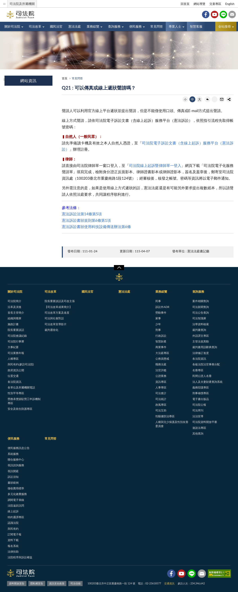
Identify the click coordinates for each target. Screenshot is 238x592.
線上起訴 (13, 511)
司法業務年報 (16, 353)
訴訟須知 (13, 476)
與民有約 (13, 528)
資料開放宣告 (16, 583)
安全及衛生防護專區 (20, 408)
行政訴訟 (160, 335)
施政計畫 (13, 324)
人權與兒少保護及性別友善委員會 (171, 424)
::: (4, 3)
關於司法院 (12, 26)
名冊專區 (197, 370)
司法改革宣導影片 (56, 324)
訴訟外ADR (162, 307)
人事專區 (160, 387)
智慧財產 (160, 341)
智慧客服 (196, 26)
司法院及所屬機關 (22, 3)
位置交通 (13, 375)
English (229, 3)
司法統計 (160, 399)
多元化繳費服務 (17, 494)
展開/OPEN (119, 267)
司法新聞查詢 (200, 307)
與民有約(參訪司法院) (21, 364)
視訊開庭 (13, 471)
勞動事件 (160, 312)
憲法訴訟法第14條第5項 (82, 214)
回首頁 (185, 3)
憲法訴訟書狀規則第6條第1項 (86, 220)
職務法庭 (160, 364)
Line (223, 14)
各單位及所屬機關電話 (21, 387)
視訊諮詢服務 (16, 465)
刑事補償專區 (200, 393)
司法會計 (160, 393)
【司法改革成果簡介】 (58, 307)
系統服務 (13, 453)
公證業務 (160, 375)
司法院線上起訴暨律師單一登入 (155, 165)
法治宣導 (197, 416)
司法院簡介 (14, 301)
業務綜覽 (93, 26)
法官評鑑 (160, 370)
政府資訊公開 (16, 370)
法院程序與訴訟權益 (20, 557)
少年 (158, 324)
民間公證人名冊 (202, 375)
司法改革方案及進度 (57, 312)
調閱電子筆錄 (16, 499)
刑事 (158, 329)
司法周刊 (197, 410)
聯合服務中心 (16, 459)
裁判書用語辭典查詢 (204, 347)
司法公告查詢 (200, 312)
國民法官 (56, 26)
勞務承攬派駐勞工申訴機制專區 (24, 401)
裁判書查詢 (199, 329)
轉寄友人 (222, 99)
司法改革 (35, 26)
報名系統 (13, 546)
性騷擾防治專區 (165, 416)
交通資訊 (169, 583)
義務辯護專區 (200, 387)
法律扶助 (13, 551)
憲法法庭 (74, 26)
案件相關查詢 (200, 301)
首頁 (64, 78)
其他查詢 (197, 433)
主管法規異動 (200, 341)
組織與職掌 (14, 318)
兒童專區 (215, 3)
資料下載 (13, 540)
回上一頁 (207, 99)
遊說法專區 (199, 427)
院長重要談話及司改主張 (60, 301)
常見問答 (156, 26)
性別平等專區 (16, 393)
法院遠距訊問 (16, 505)
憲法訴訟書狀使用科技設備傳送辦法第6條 (96, 226)
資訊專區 (160, 381)
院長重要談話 (16, 329)
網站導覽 (199, 3)
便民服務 (135, 26)
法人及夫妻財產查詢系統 (207, 381)
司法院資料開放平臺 (204, 422)
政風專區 (160, 404)
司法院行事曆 (16, 341)
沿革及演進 (14, 307)
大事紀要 (13, 347)
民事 (158, 301)
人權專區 (13, 358)
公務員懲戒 (162, 358)
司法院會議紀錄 (17, 335)
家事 (158, 318)
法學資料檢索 (200, 324)
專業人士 (175, 26)
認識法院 (13, 522)
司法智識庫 (199, 318)
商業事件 (160, 347)
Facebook (205, 14)
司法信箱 (232, 14)
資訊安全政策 (56, 583)
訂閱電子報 (14, 534)
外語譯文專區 (200, 335)
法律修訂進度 (200, 353)
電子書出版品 (200, 399)
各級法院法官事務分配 (206, 364)
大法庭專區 (162, 353)
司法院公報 (199, 404)
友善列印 (214, 99)
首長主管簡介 (16, 312)
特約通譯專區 (16, 517)
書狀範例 (13, 482)
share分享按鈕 (229, 99)
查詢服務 (114, 26)
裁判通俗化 (51, 329)
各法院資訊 (14, 381)
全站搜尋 (224, 26)
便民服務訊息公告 (19, 448)
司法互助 (160, 410)
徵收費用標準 (16, 488)
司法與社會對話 (54, 318)
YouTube (214, 14)
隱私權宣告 (36, 583)
